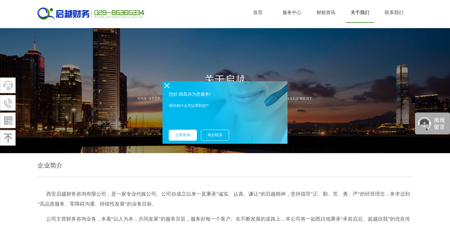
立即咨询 (182, 135)
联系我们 (394, 12)
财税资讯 (326, 12)
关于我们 (360, 12)
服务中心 (291, 12)
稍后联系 (215, 135)
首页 (257, 12)
